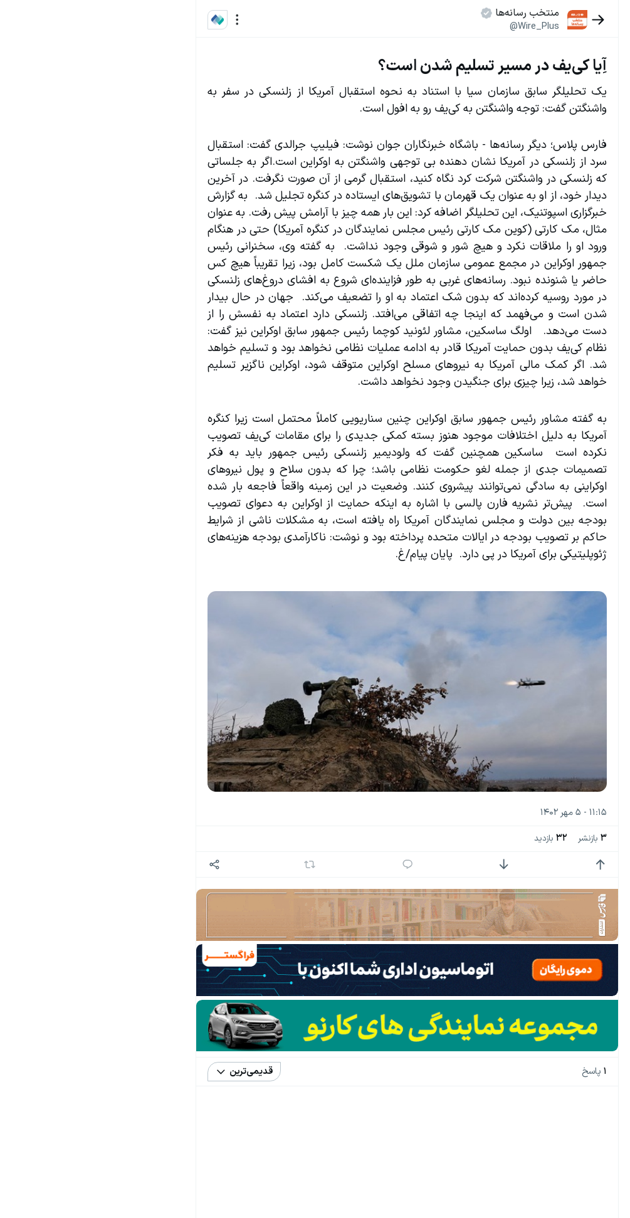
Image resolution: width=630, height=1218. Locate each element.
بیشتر (181, 966)
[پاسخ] (398, 930)
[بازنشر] (318, 929)
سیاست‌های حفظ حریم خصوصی (136, 1018)
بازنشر (547, 904)
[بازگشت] (553, 19)
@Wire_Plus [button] (489, 26)
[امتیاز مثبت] (555, 930)
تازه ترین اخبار (159, 190)
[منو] (265, 20)
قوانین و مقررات (122, 160)
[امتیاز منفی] (477, 930)
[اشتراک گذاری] (242, 930)
